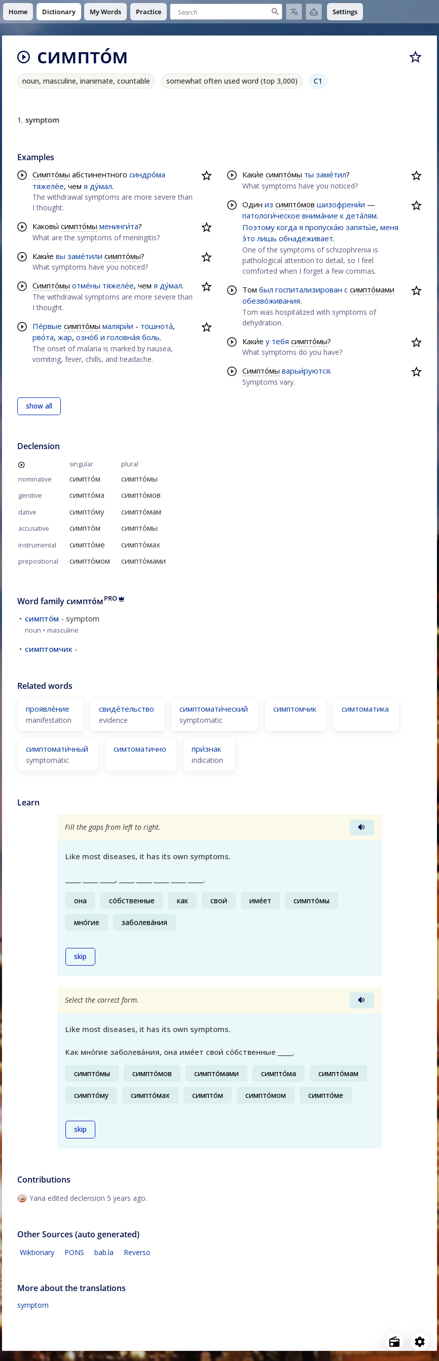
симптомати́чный (57, 749)
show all (39, 406)
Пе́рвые (47, 326)
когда (287, 227)
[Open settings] (420, 1342)
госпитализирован (308, 289)
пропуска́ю (324, 227)
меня (389, 227)
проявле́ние (47, 709)
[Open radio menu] (394, 1342)
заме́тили (84, 256)
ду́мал (101, 186)
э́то (248, 238)
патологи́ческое (271, 215)
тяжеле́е (48, 186)
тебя (280, 341)
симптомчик (48, 649)
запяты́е (361, 227)
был (266, 289)
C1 (318, 81)
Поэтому (258, 227)
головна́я (123, 337)
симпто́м (42, 618)
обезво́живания (271, 301)
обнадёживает (306, 238)
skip (80, 956)
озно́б (87, 337)
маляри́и (117, 326)
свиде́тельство (126, 709)
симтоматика (365, 709)
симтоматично (140, 749)
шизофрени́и (341, 204)
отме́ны (86, 285)
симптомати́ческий (213, 709)
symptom (33, 1305)
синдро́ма (147, 174)
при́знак (206, 749)
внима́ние (320, 215)
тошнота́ (156, 326)
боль (151, 337)
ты (309, 174)
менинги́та (118, 226)
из (269, 204)
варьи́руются (306, 370)
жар (65, 337)
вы (60, 256)
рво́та (43, 337)
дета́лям (361, 215)
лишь (267, 238)
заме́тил (331, 174)
